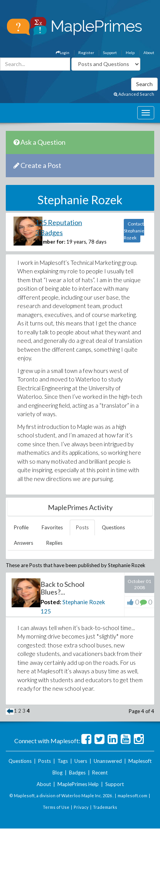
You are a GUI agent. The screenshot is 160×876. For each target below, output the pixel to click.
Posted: (50, 601)
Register (86, 52)
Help (130, 52)
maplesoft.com (132, 795)
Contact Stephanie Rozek (134, 231)
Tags (62, 761)
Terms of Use (56, 807)
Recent (100, 772)
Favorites (52, 527)
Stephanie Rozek (83, 601)
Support (110, 52)
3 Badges (49, 232)
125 (45, 611)
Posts (82, 527)
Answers (23, 543)
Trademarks (105, 807)
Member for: (50, 242)
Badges (77, 772)
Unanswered (108, 761)
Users (80, 761)
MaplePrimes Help (78, 784)
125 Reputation (58, 222)
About (148, 52)
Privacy (81, 807)
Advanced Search (134, 94)
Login (62, 52)
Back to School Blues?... (62, 588)
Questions (113, 527)
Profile (21, 527)
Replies (54, 543)
